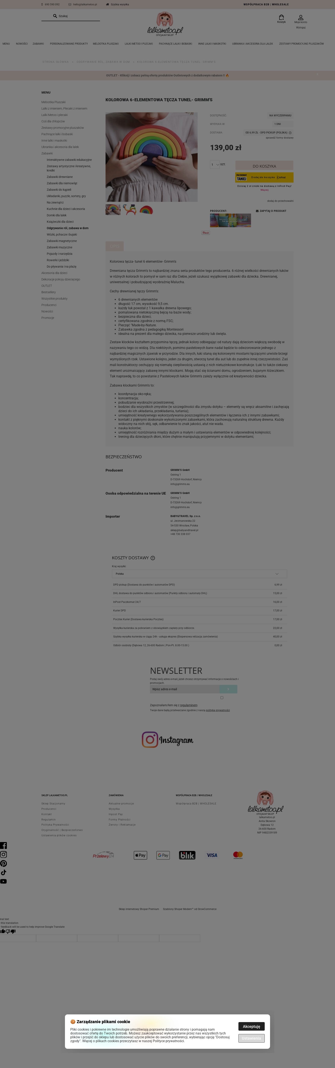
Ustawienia (251, 1038)
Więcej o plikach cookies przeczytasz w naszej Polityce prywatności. (133, 1041)
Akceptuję (251, 1026)
